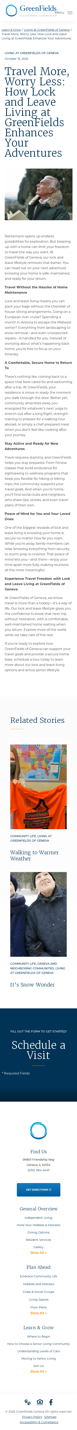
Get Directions (38, 1187)
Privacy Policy (32, 1417)
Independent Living (38, 1218)
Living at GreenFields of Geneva (47, 30)
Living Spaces (38, 1299)
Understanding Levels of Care (38, 1351)
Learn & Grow (11, 30)
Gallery (38, 1247)
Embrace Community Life (38, 1276)
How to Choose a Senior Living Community (38, 1344)
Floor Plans (38, 1307)
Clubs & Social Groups (38, 1292)
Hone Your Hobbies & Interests (38, 1225)
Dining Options (39, 1232)
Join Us (38, 1366)
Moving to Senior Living (38, 1358)
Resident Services (38, 1240)
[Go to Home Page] (31, 15)
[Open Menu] (70, 13)
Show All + (38, 1252)
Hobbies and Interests (38, 1284)
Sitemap (50, 1417)
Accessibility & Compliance (39, 1422)
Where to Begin (38, 1336)
